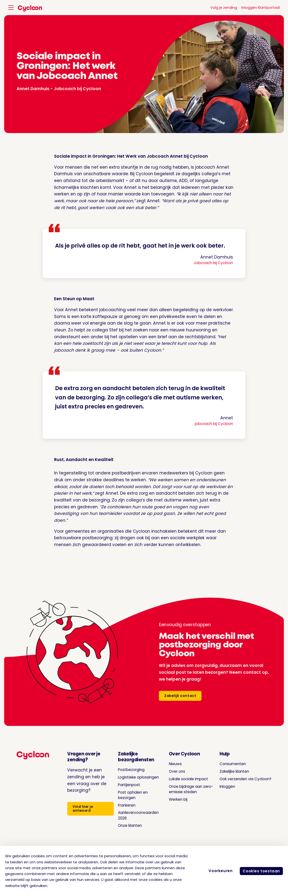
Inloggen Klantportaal (260, 7)
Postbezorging (127, 769)
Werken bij (174, 805)
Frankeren (122, 810)
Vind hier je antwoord (81, 809)
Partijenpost (124, 790)
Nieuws (171, 764)
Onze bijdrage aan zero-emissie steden (185, 794)
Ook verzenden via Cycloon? (241, 779)
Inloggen (220, 786)
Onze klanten (126, 831)
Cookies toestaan (259, 871)
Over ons (173, 771)
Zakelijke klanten (229, 771)
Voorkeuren (218, 870)
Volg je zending (223, 7)
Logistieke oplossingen (125, 779)
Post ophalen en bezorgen (129, 800)
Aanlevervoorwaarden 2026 (135, 820)
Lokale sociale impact (178, 781)
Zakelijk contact (181, 695)
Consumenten (226, 764)
